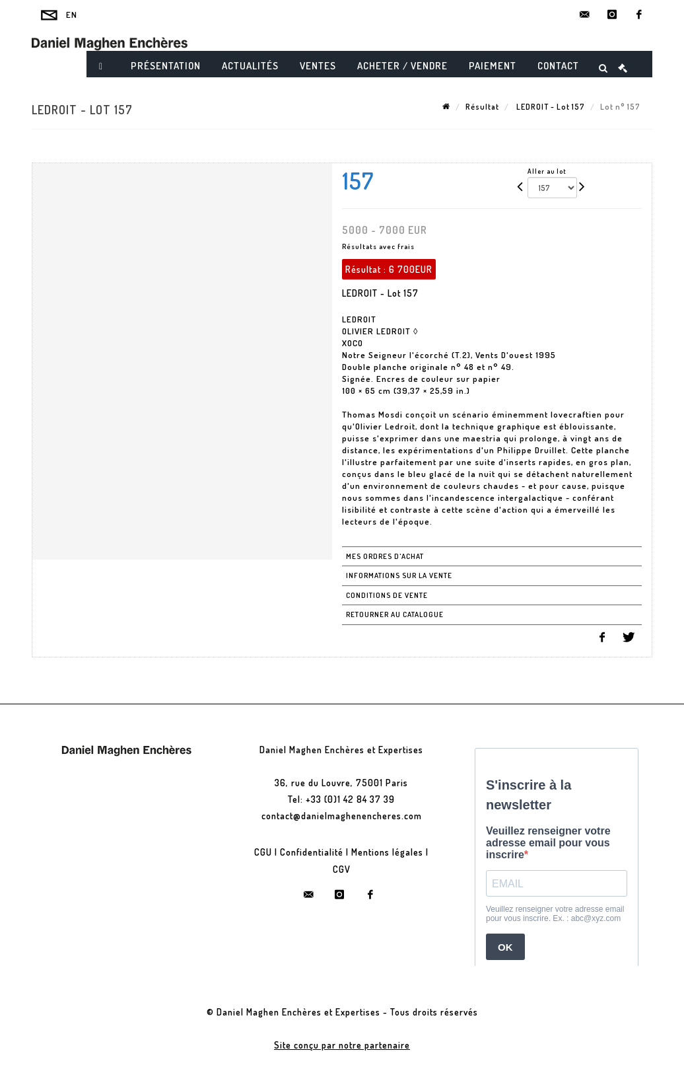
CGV (342, 869)
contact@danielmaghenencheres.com (341, 815)
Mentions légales (387, 852)
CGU (263, 852)
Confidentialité (311, 852)
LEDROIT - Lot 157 (549, 107)
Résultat (482, 107)
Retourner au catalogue (395, 614)
